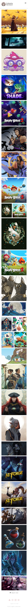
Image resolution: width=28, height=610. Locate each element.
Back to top (14, 603)
